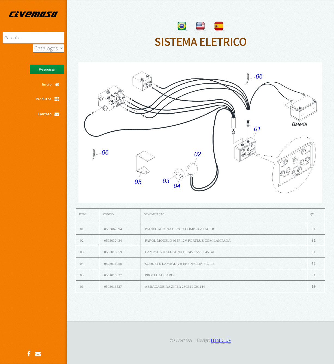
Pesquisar (47, 69)
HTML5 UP (221, 340)
